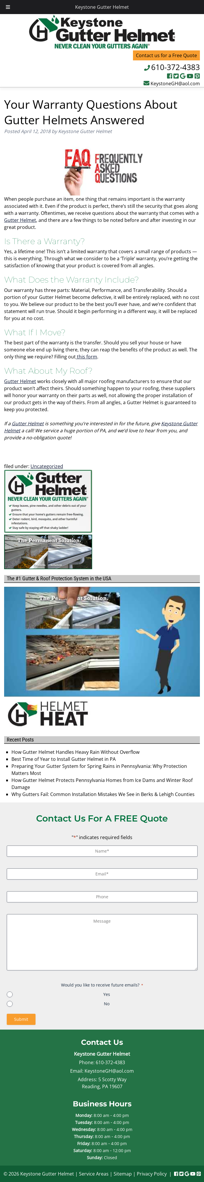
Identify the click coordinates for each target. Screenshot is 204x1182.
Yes (106, 994)
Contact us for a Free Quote (166, 55)
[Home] (102, 47)
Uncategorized (47, 466)
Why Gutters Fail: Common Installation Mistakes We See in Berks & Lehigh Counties (103, 794)
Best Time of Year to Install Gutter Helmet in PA (63, 759)
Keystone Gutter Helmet (102, 7)
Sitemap (123, 1174)
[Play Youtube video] (102, 642)
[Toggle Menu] (8, 7)
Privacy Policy (152, 1174)
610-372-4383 (175, 67)
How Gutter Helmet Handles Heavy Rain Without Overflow (75, 752)
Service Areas (94, 1174)
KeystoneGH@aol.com (175, 83)
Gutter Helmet (20, 220)
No (106, 1003)
